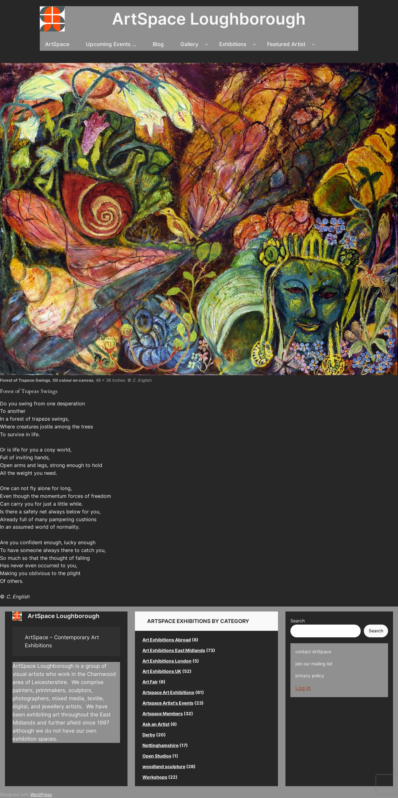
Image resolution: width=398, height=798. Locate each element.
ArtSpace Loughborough (209, 19)
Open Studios (156, 755)
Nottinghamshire (160, 745)
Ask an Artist (155, 724)
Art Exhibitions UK (161, 671)
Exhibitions (232, 44)
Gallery (189, 44)
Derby (148, 734)
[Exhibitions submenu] (254, 44)
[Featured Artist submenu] (313, 44)
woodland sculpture (163, 766)
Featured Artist (286, 44)
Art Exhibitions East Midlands (173, 650)
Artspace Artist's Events (167, 703)
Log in (303, 688)
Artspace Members (162, 713)
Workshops (154, 777)
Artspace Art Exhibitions (168, 692)
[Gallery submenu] (206, 44)
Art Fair (150, 681)
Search (297, 620)
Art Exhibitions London (167, 660)
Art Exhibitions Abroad (166, 639)
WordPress (41, 794)
